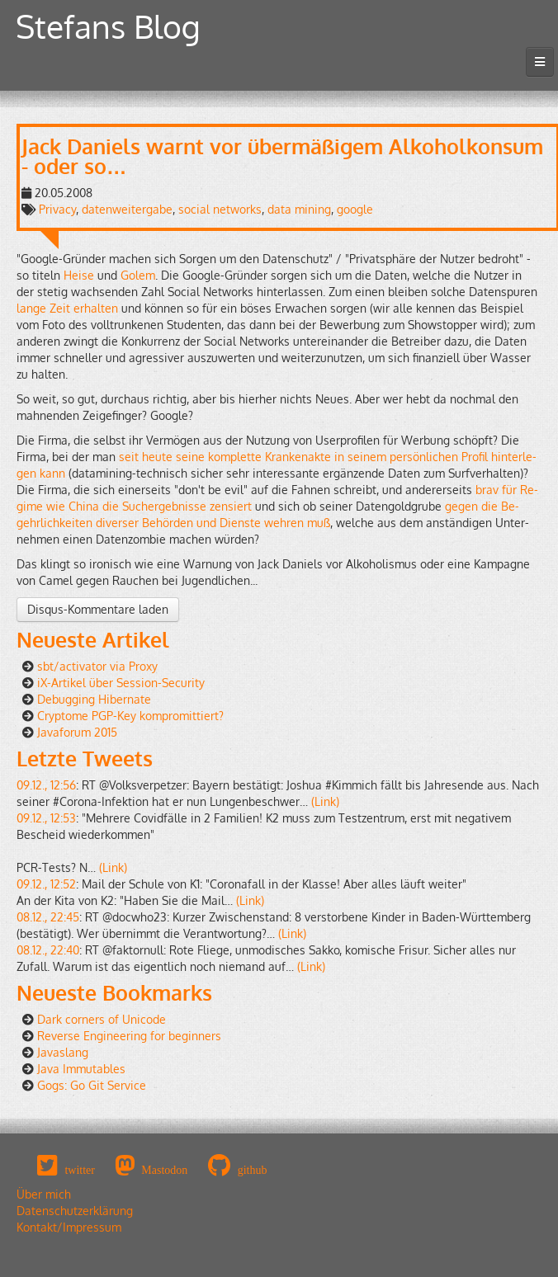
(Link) (325, 801)
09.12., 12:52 (46, 884)
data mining (299, 209)
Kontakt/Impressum (69, 1227)
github (252, 1170)
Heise (79, 275)
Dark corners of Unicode (101, 1019)
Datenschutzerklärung (75, 1211)
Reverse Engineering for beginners (129, 1036)
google (355, 209)
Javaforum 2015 (77, 732)
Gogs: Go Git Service (91, 1085)
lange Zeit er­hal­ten (67, 308)
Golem (138, 275)
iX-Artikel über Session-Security (121, 683)
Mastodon (164, 1170)
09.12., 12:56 (46, 785)
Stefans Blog (108, 26)
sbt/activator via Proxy (97, 666)
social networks (220, 209)
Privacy (57, 209)
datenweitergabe (127, 209)
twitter (79, 1170)
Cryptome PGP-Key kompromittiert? (130, 716)
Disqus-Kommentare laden (97, 609)
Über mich (44, 1194)
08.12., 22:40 (48, 950)
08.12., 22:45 (48, 917)
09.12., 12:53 (46, 818)
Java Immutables (81, 1069)
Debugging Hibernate (94, 699)
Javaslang (62, 1052)
